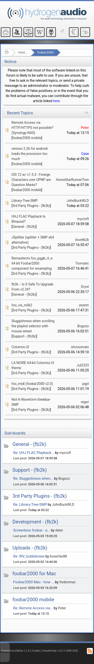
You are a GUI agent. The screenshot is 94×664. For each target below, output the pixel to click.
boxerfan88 (58, 556)
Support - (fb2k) (24, 336)
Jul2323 (83, 365)
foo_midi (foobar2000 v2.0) (32, 384)
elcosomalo (80, 347)
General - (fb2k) (24, 227)
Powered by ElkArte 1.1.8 (15, 650)
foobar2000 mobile (26, 138)
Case (85, 154)
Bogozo (83, 326)
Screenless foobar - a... (31, 530)
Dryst (85, 287)
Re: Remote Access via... (33, 608)
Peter (85, 128)
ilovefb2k (82, 240)
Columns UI (20, 347)
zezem (84, 305)
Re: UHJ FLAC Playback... (33, 453)
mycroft (83, 219)
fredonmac (67, 582)
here (56, 101)
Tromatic (82, 263)
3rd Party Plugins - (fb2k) (31, 206)
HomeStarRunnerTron (72, 180)
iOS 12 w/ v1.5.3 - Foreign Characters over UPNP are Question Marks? (31, 180)
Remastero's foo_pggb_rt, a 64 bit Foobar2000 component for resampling (31, 263)
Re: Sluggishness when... (33, 478)
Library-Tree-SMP (24, 201)
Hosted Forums (23, 52)
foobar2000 (45, 52)
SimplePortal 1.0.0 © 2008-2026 (60, 650)
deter (59, 530)
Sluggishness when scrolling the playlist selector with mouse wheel (32, 326)
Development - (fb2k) (35, 522)
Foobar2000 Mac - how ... (33, 582)
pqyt (85, 384)
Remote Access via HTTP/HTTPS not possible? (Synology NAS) (32, 128)
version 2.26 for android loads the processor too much (29, 154)
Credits (36, 650)
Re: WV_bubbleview (29, 556)
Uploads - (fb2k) (29, 548)
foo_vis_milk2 (21, 305)
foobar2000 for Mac (34, 573)
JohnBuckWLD (78, 201)
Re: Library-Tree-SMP (30, 504)
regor (85, 402)
